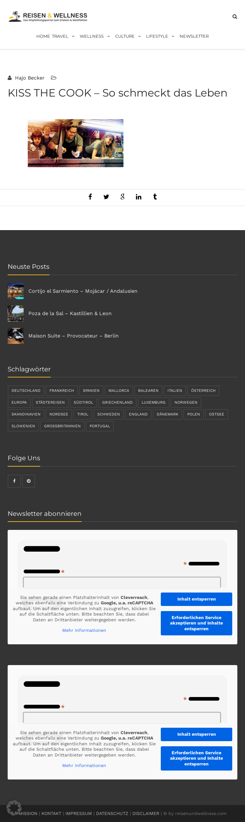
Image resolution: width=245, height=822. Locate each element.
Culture (129, 36)
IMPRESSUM (78, 813)
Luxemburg (154, 402)
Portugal (100, 426)
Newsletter (194, 36)
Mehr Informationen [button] (84, 630)
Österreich (203, 390)
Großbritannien (62, 426)
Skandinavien (26, 414)
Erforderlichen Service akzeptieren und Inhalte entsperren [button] (196, 623)
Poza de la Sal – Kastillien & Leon (70, 313)
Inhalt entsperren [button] (196, 598)
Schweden (108, 414)
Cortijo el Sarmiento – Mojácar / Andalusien (82, 291)
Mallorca (118, 390)
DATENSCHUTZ (112, 813)
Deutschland (26, 390)
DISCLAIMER (145, 813)
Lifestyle (162, 36)
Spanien (91, 390)
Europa (19, 402)
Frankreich (61, 390)
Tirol (82, 414)
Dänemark (167, 414)
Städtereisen (50, 402)
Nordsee (58, 414)
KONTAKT (51, 813)
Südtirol (83, 402)
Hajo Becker (29, 78)
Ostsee (216, 414)
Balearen (148, 390)
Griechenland (117, 402)
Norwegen (185, 402)
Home (43, 36)
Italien (174, 390)
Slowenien (23, 426)
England (138, 414)
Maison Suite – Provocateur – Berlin (73, 336)
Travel (65, 36)
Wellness (96, 36)
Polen (193, 414)
